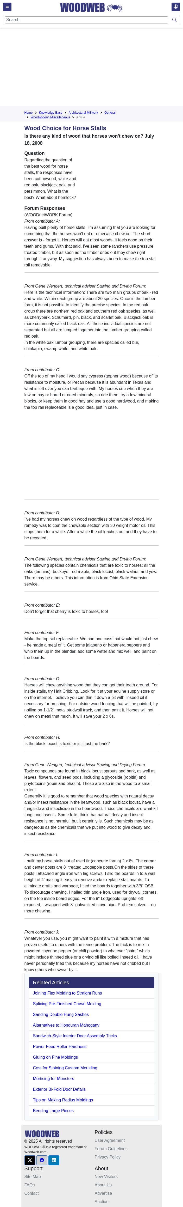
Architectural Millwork (83, 112)
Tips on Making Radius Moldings (63, 1100)
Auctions (103, 1201)
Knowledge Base (50, 112)
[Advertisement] (103, 68)
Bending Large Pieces (53, 1110)
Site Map (32, 1176)
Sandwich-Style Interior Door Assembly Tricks (75, 1036)
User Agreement (110, 1140)
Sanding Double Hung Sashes (61, 1014)
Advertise (103, 1193)
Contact (31, 1193)
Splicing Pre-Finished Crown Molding (67, 1004)
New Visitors (106, 1176)
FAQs (29, 1185)
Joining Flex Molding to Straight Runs (67, 993)
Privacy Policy (108, 1157)
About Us (103, 1185)
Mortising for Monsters (53, 1078)
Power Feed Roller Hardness (59, 1046)
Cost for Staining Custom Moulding (65, 1068)
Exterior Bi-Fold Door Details (59, 1089)
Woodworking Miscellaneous (50, 117)
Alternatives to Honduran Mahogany (66, 1025)
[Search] (86, 19)
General (110, 112)
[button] (29, 1160)
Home (28, 112)
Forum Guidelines (111, 1149)
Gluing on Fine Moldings (55, 1057)
